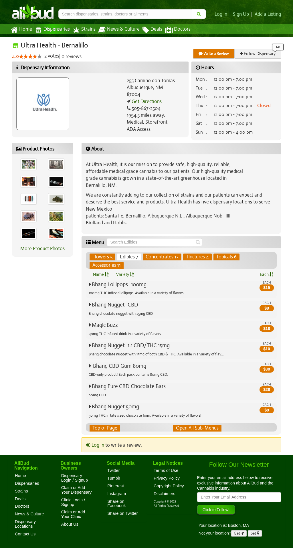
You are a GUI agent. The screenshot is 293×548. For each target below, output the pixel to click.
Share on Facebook (116, 503)
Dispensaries (51, 29)
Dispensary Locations (25, 524)
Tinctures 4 (196, 257)
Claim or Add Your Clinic (73, 514)
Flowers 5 (102, 257)
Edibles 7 (128, 257)
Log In (222, 14)
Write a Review (214, 53)
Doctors (173, 30)
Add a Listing (268, 14)
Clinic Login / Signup (73, 502)
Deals (148, 30)
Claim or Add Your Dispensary (76, 490)
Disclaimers (164, 493)
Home (21, 30)
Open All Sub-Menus (197, 428)
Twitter (113, 470)
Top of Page (104, 428)
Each (266, 274)
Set (255, 533)
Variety (125, 274)
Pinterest (115, 486)
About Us (69, 524)
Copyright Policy (169, 486)
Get (239, 533)
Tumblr (113, 478)
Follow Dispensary (258, 53)
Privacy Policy (167, 478)
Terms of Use (166, 470)
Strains (82, 29)
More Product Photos (42, 249)
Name (101, 274)
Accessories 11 (106, 265)
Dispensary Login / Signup (74, 477)
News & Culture (116, 30)
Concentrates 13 (161, 257)
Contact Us (25, 534)
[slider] (30, 56)
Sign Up (242, 14)
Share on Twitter (122, 513)
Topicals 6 (225, 257)
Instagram (116, 493)
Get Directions (145, 101)
